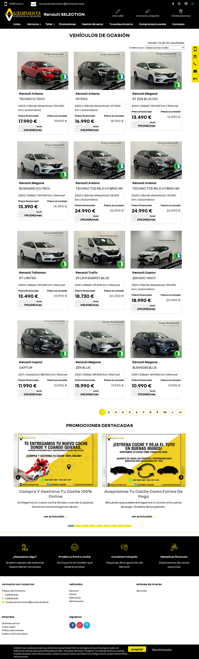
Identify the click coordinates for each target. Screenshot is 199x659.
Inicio (17, 24)
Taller (49, 24)
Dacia (72, 594)
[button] (71, 526)
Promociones (67, 24)
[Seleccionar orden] (165, 47)
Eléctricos (75, 597)
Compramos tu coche (152, 24)
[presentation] (18, 477)
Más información (162, 649)
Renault (73, 590)
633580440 (11, 594)
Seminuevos (76, 601)
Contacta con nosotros (18, 584)
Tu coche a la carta (121, 24)
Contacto (178, 24)
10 (164, 412)
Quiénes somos (11, 623)
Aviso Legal (8, 626)
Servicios (141, 590)
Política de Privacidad (14, 633)
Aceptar (137, 649)
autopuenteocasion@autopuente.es (27, 602)
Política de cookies (13, 630)
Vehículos (33, 24)
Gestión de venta (92, 24)
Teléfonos (13, 3)
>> (180, 412)
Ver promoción (54, 516)
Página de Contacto (13, 590)
